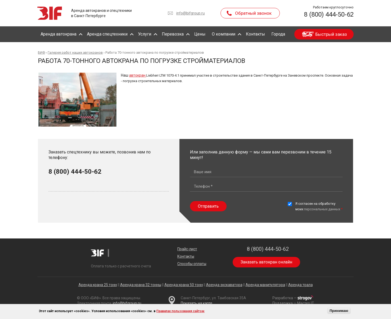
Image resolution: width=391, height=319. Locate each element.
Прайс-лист (187, 249)
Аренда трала (300, 285)
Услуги (144, 34)
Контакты (255, 34)
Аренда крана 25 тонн (98, 285)
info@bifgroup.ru (190, 13)
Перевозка (173, 34)
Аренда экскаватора (224, 285)
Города (278, 34)
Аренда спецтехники (107, 34)
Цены (200, 34)
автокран (137, 75)
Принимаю (339, 311)
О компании (223, 34)
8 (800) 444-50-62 (329, 14)
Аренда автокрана (58, 34)
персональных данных (322, 209)
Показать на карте (196, 303)
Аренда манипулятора (265, 285)
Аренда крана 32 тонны (140, 285)
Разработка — (292, 298)
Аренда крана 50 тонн (183, 285)
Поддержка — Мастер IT (293, 303)
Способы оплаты (191, 264)
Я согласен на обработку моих (319, 206)
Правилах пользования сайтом (180, 311)
